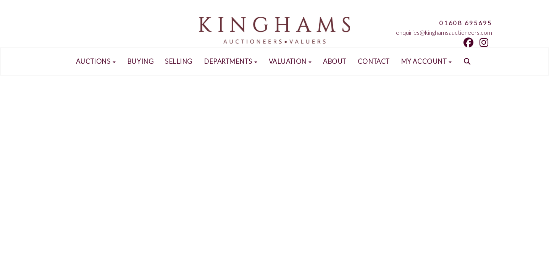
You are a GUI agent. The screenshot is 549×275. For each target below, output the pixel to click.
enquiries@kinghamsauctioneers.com (444, 32)
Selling (178, 61)
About (334, 61)
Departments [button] (230, 61)
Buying (140, 61)
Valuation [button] (290, 61)
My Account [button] (426, 61)
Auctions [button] (96, 61)
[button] (468, 61)
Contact (373, 61)
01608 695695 (465, 22)
